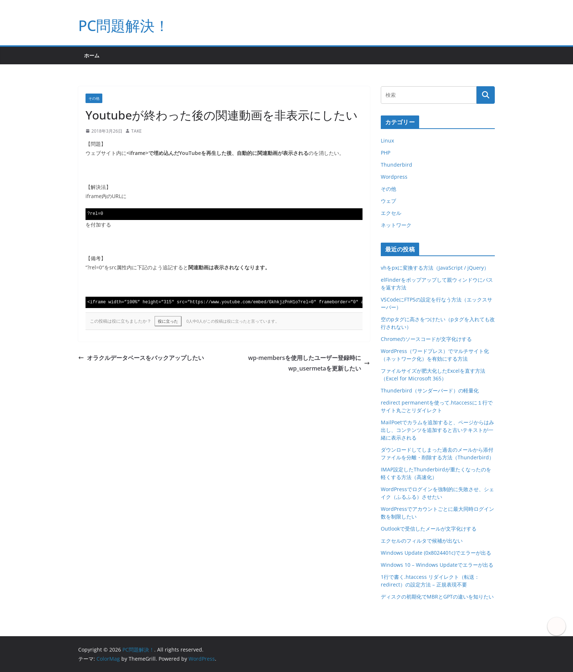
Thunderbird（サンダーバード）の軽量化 (430, 390)
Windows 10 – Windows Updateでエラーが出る (437, 564)
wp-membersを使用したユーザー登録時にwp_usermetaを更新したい (309, 363)
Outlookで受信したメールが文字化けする (429, 528)
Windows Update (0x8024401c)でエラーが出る (436, 552)
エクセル (391, 212)
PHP (385, 152)
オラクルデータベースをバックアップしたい (141, 358)
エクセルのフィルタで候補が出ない (422, 540)
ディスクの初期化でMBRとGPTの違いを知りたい (437, 596)
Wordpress (394, 176)
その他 (93, 98)
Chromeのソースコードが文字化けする (426, 338)
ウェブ (388, 200)
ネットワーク (396, 224)
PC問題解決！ (123, 25)
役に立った (168, 321)
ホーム (91, 55)
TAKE (136, 131)
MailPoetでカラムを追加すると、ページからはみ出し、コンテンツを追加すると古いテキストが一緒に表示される (437, 430)
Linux (387, 140)
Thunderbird (396, 164)
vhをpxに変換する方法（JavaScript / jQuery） (435, 267)
